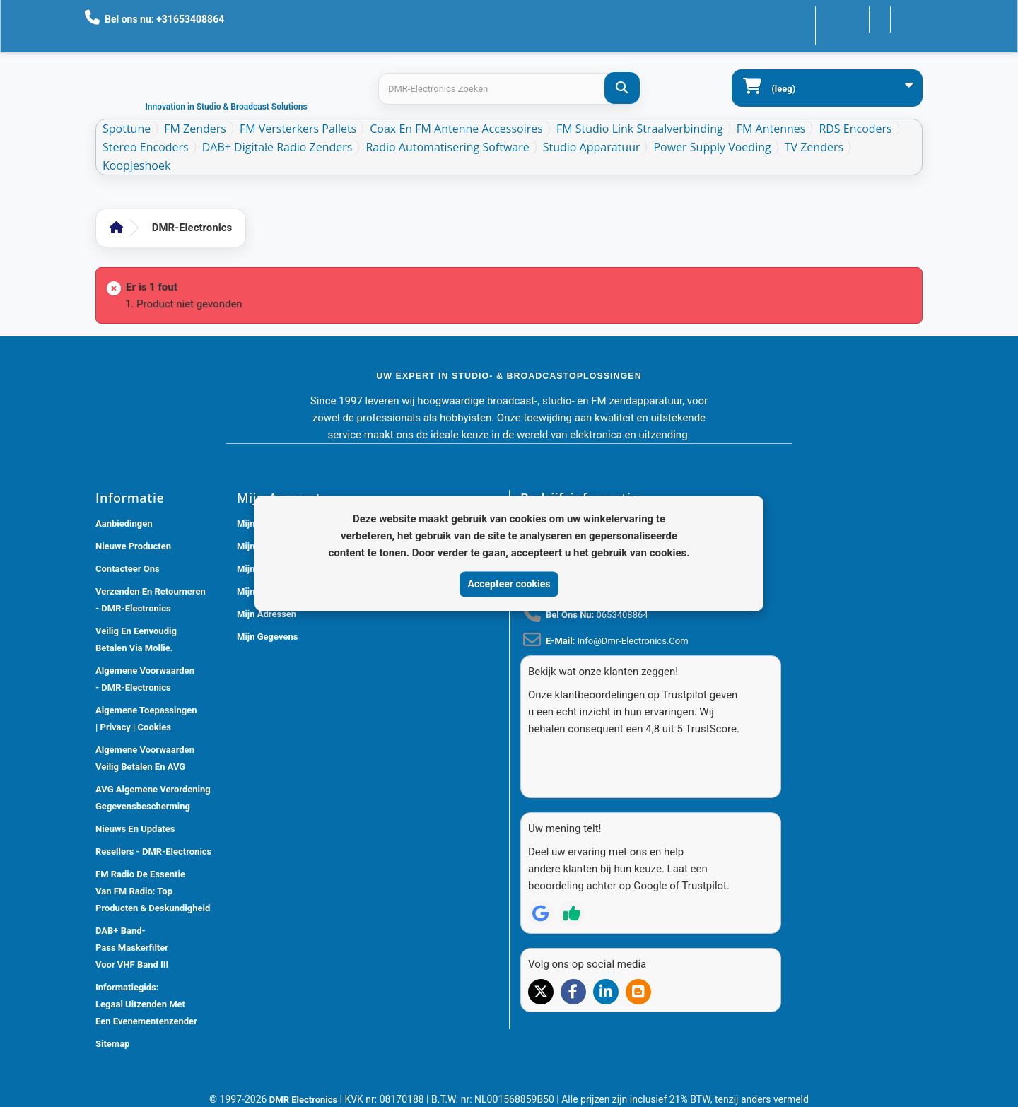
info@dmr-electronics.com (633, 641)
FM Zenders (195, 128)
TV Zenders (814, 147)
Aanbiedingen (124, 523)
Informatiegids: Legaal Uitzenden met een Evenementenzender (146, 1004)
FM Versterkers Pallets (298, 128)
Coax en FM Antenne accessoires (456, 128)
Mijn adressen (266, 614)
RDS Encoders (855, 128)
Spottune (127, 128)
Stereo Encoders (146, 147)
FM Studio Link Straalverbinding (639, 128)
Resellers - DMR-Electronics (153, 851)
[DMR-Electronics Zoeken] (622, 88)
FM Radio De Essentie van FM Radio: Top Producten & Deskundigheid (152, 891)
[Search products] (508, 89)
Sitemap (112, 1043)
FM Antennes (771, 128)
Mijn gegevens (267, 636)
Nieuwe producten (133, 546)
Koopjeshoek (136, 165)
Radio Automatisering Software (447, 147)
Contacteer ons (819, 18)
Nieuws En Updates (135, 829)
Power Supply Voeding (712, 147)
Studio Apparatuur (591, 147)
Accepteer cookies (509, 584)
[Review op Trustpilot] (572, 888)
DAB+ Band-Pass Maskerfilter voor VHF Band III (131, 947)
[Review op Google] (541, 888)
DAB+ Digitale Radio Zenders (277, 147)
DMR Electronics (304, 1099)
